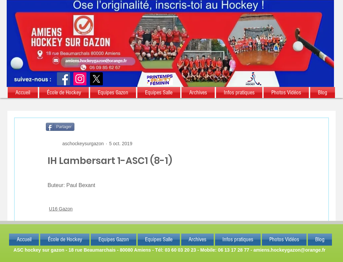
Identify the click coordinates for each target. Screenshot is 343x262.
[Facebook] (63, 78)
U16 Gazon (61, 208)
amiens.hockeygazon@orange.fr (289, 250)
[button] (23, 92)
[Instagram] (79, 78)
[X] (96, 78)
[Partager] (60, 127)
